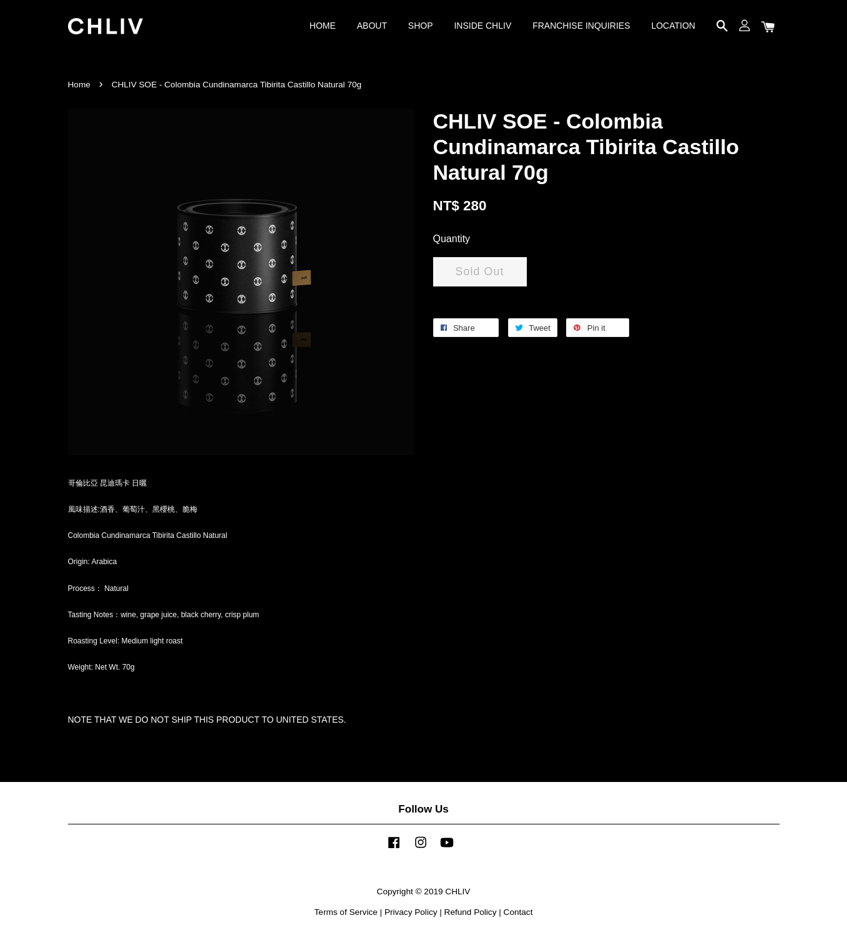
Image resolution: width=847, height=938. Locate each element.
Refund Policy (470, 912)
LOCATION (673, 26)
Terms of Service (346, 912)
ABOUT (372, 26)
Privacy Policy (411, 912)
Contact (518, 912)
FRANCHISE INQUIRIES (581, 26)
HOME (323, 26)
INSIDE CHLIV (482, 26)
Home (79, 84)
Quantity (452, 238)
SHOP (420, 26)
